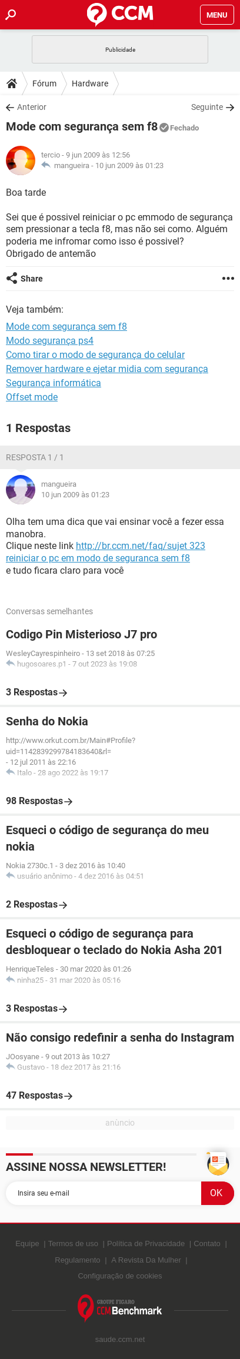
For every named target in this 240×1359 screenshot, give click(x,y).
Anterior (31, 107)
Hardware (90, 83)
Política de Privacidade (146, 1243)
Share (32, 278)
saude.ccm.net (120, 1339)
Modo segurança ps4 (50, 340)
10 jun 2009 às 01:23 (129, 165)
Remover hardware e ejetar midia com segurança (107, 368)
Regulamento (77, 1260)
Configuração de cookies (120, 1275)
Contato (207, 1243)
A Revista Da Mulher (146, 1260)
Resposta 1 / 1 (35, 457)
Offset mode (32, 397)
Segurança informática (53, 383)
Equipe (27, 1243)
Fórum (44, 83)
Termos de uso (73, 1243)
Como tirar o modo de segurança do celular (95, 354)
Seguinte (207, 107)
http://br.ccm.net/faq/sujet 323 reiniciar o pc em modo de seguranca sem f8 (105, 552)
